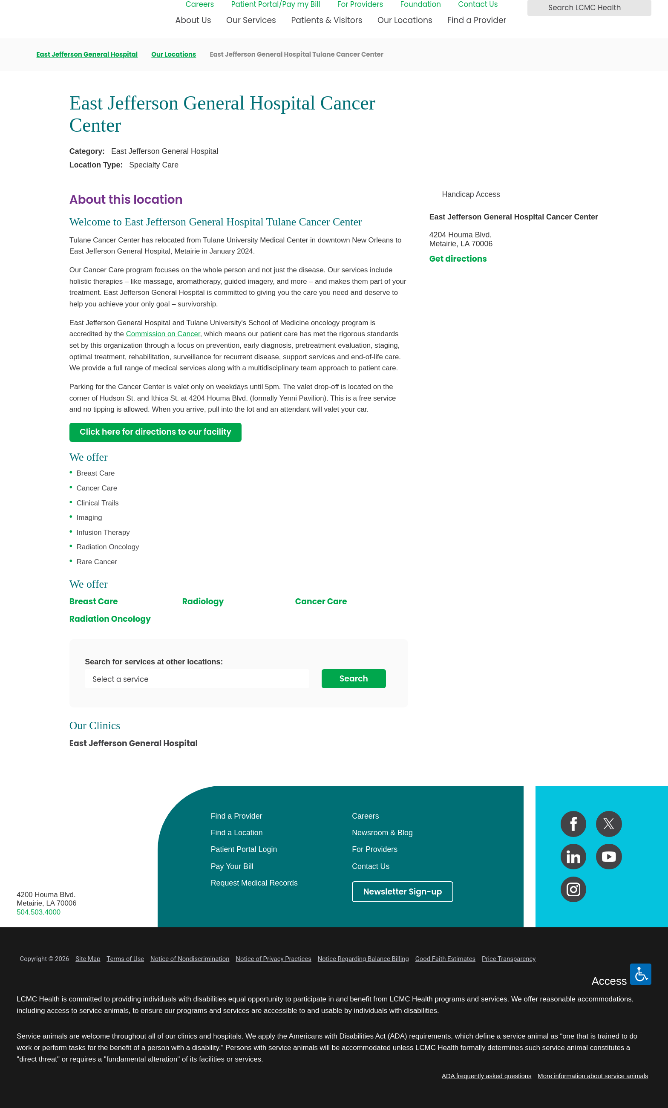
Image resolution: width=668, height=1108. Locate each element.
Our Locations (404, 20)
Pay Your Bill (232, 866)
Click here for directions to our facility (155, 432)
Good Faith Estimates (445, 959)
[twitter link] (609, 824)
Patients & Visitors (326, 20)
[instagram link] (574, 890)
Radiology (203, 601)
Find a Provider (476, 20)
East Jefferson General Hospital (87, 55)
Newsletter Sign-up (402, 891)
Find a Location (237, 832)
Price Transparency (509, 959)
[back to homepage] (20, 55)
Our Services (251, 20)
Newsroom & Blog (382, 832)
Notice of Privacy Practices (273, 959)
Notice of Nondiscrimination (189, 959)
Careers (200, 4)
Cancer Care (321, 601)
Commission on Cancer (163, 334)
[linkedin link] (574, 857)
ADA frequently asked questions (486, 1076)
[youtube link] (609, 857)
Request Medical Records (254, 883)
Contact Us (478, 4)
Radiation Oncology (110, 619)
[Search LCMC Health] (536, 8)
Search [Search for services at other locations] (354, 678)
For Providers (360, 4)
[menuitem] (193, 24)
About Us (193, 20)
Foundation (420, 4)
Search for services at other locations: (154, 662)
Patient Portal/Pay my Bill (275, 4)
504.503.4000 (38, 912)
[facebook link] (574, 824)
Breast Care (93, 601)
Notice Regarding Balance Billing (363, 959)
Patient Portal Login (244, 849)
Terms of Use (125, 959)
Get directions (458, 259)
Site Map (87, 959)
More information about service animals (593, 1076)
